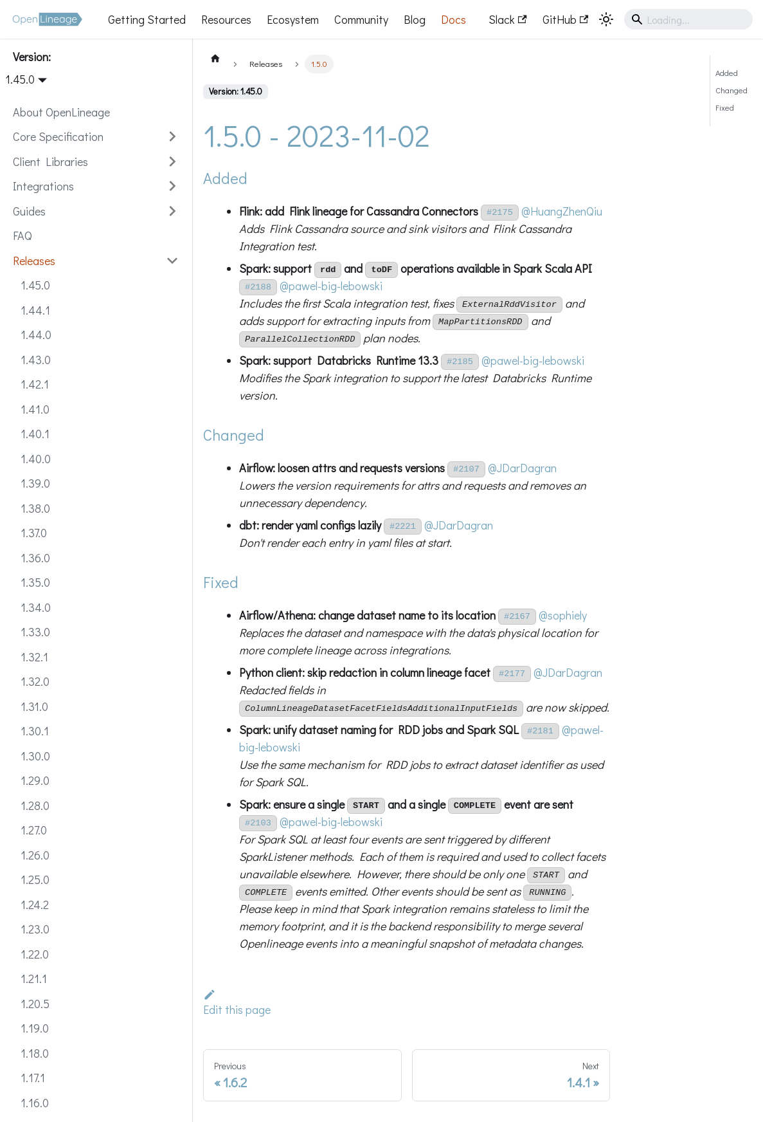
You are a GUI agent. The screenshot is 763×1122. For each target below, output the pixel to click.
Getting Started (147, 19)
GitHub (565, 19)
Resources (226, 19)
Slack (507, 19)
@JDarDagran (522, 467)
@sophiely (563, 615)
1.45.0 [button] (20, 79)
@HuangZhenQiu (561, 211)
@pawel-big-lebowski (331, 285)
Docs (453, 19)
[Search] (688, 19)
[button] (95, 136)
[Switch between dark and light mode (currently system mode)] (606, 19)
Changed (731, 90)
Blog (415, 19)
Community (361, 19)
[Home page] (215, 58)
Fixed (724, 107)
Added (726, 73)
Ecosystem (293, 19)
